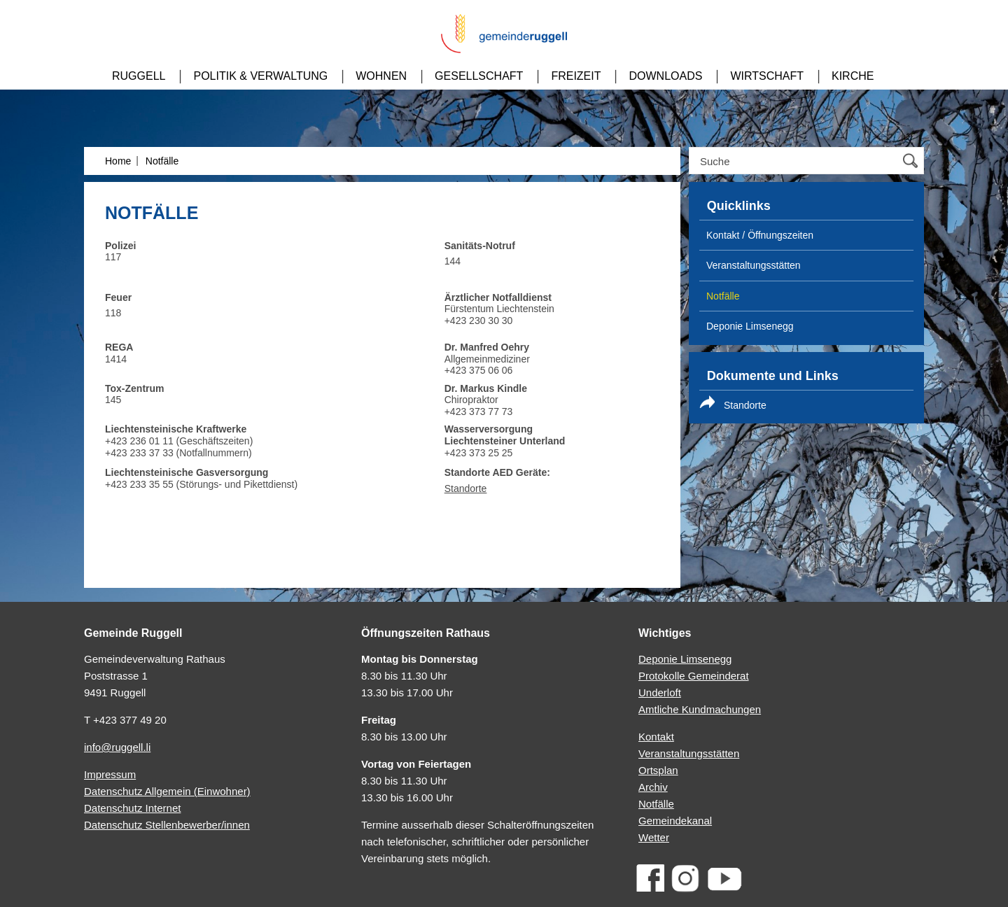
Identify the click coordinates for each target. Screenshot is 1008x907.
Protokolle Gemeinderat (693, 676)
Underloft (659, 692)
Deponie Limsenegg (750, 326)
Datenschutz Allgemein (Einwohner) (167, 791)
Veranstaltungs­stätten (753, 265)
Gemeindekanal (675, 821)
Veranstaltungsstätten (688, 753)
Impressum (110, 774)
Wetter (653, 837)
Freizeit (576, 76)
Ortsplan (658, 770)
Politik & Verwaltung (260, 76)
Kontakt (656, 737)
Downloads (665, 76)
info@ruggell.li (117, 747)
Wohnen (381, 76)
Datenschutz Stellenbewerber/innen (167, 825)
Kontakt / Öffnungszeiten (759, 235)
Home (118, 161)
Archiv (653, 787)
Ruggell (138, 76)
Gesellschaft (479, 76)
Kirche (853, 76)
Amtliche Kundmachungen (699, 709)
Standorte (465, 488)
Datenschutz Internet (132, 808)
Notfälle (162, 161)
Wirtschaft (767, 76)
